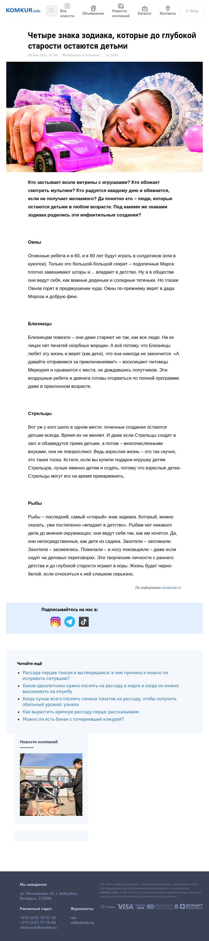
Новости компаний (121, 10)
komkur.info (109, 892)
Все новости (67, 10)
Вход (192, 11)
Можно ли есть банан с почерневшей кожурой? (73, 719)
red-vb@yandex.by (82, 920)
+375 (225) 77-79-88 (38, 922)
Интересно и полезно (81, 55)
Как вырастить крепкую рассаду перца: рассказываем (81, 712)
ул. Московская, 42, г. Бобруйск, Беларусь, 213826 (49, 896)
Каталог (145, 11)
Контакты (168, 11)
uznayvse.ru (171, 588)
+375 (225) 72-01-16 (38, 917)
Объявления (93, 11)
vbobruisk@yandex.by (38, 927)
